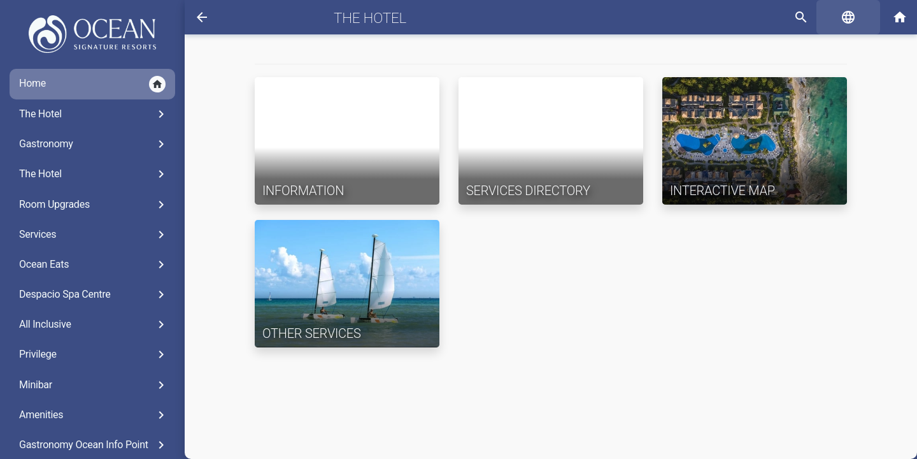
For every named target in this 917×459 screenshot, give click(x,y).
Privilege (94, 354)
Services (94, 234)
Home (92, 84)
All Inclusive (94, 324)
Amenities (94, 415)
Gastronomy (94, 144)
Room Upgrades (94, 204)
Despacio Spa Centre (94, 294)
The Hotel (94, 114)
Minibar (94, 385)
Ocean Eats (94, 264)
